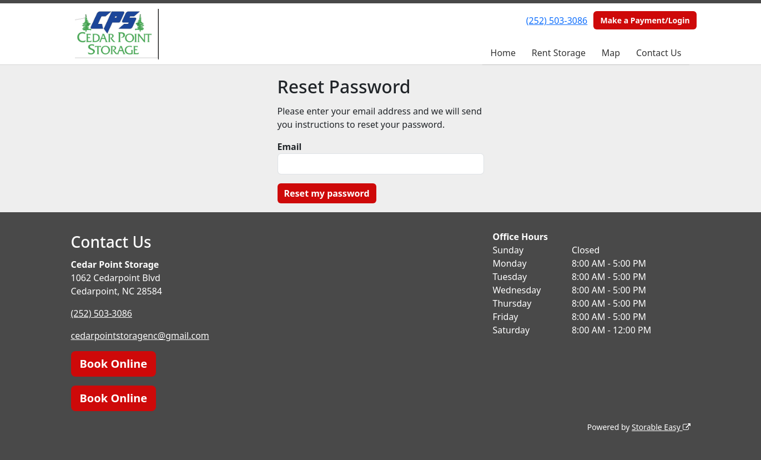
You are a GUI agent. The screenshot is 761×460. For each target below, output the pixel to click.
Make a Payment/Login (644, 20)
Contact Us (658, 53)
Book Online (114, 363)
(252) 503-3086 (556, 20)
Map (611, 53)
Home (503, 53)
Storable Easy (661, 427)
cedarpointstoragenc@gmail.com (140, 335)
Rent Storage (559, 53)
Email (290, 147)
